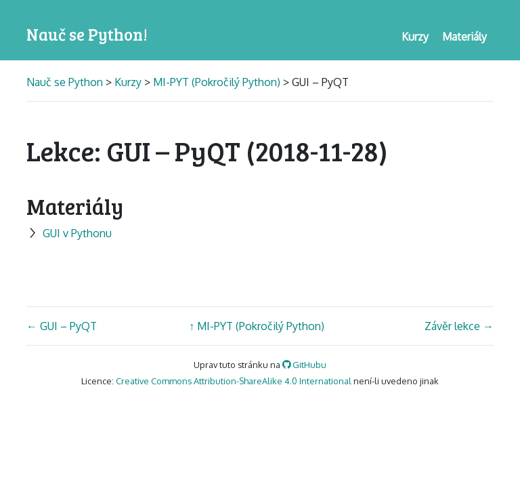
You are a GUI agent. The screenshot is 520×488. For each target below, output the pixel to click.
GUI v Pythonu (69, 233)
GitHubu (304, 364)
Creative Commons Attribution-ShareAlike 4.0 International (233, 380)
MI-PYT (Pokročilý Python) (216, 82)
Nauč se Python (66, 82)
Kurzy (128, 82)
